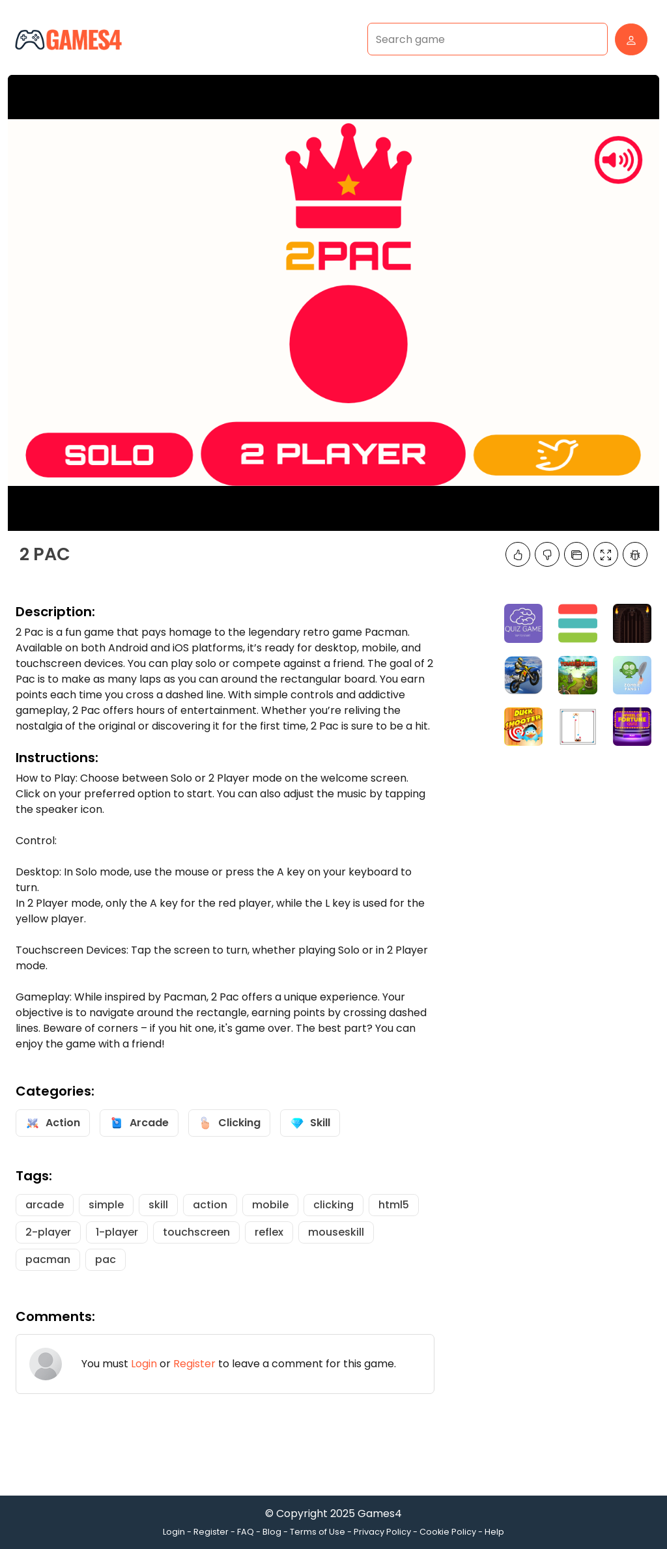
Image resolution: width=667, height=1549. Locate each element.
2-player (48, 1232)
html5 (393, 1204)
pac (105, 1259)
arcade (44, 1204)
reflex (269, 1232)
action (210, 1204)
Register (194, 1363)
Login (144, 1363)
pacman (47, 1259)
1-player (117, 1232)
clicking (333, 1204)
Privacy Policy (382, 1531)
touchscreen (196, 1232)
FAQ (245, 1531)
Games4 (380, 1513)
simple (106, 1204)
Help (494, 1531)
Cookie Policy (447, 1531)
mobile (270, 1204)
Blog (272, 1531)
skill (158, 1204)
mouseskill (336, 1232)
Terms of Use (317, 1531)
